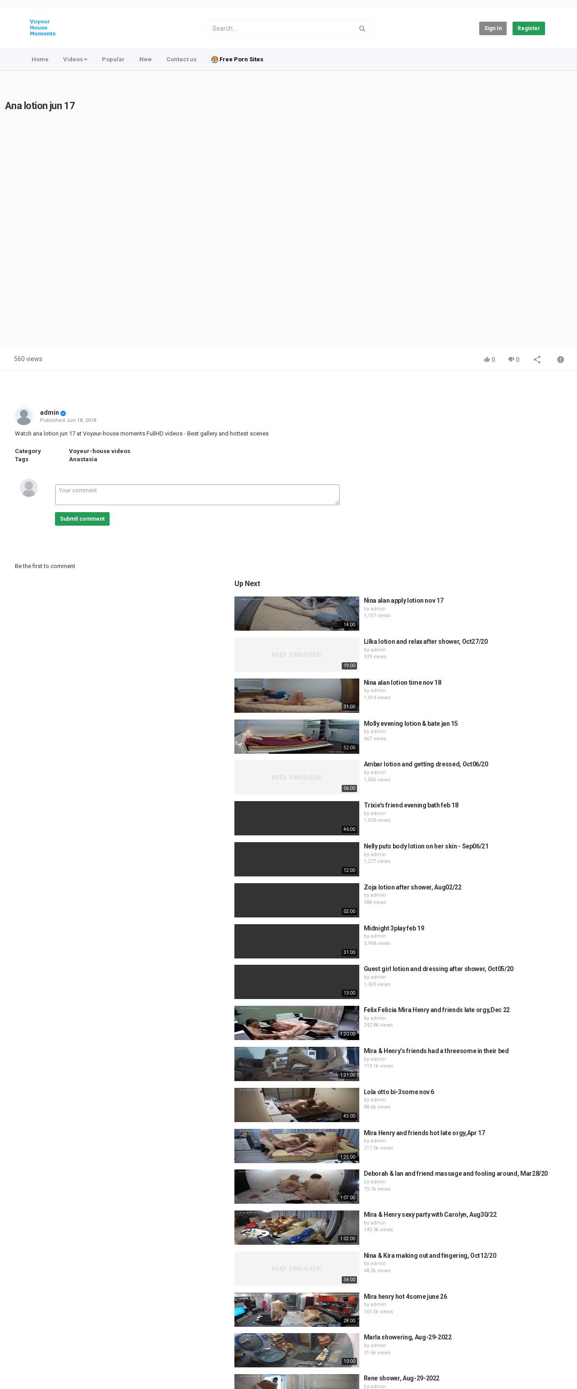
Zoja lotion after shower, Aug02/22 (506, 691)
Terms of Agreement (105, 1328)
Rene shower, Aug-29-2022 (496, 1182)
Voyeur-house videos (99, 451)
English (530, 1356)
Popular (113, 59)
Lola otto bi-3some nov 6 (493, 895)
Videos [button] (75, 59)
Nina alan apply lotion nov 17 (497, 404)
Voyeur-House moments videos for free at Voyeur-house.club (138, 1352)
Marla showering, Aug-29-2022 (501, 1141)
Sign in (493, 28)
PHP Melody (303, 1372)
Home (40, 59)
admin (49, 412)
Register (528, 28)
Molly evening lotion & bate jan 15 (505, 527)
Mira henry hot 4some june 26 (499, 1100)
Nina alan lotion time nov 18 (496, 486)
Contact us (181, 59)
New (145, 59)
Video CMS (335, 1372)
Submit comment (82, 519)
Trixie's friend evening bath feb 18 (505, 609)
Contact (59, 1328)
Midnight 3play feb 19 (488, 732)
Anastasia (83, 459)
